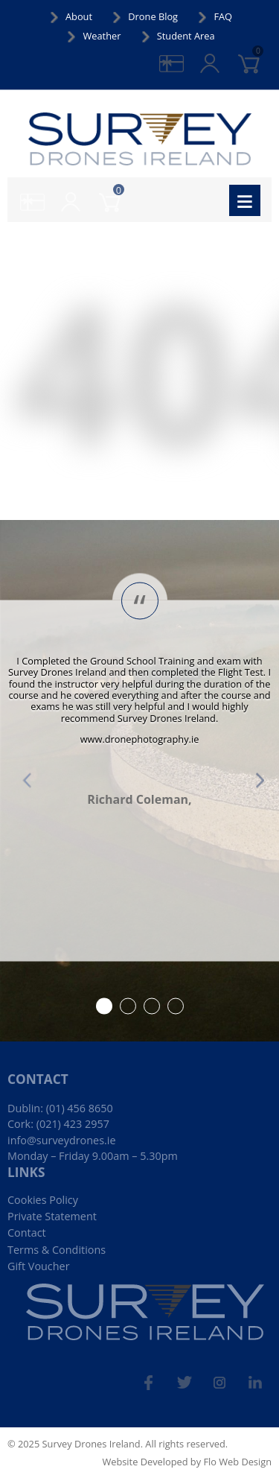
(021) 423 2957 (72, 1124)
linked (261, 1376)
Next (252, 781)
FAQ (223, 16)
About (78, 16)
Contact (26, 1232)
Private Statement (52, 1216)
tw (195, 1376)
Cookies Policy (42, 1200)
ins (230, 1376)
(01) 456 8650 (79, 1108)
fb (160, 1376)
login (222, 55)
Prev (27, 781)
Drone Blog (153, 16)
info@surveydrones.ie (61, 1140)
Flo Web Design (237, 1461)
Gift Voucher (38, 1266)
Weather (102, 35)
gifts (184, 55)
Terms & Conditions (56, 1250)
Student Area (186, 35)
